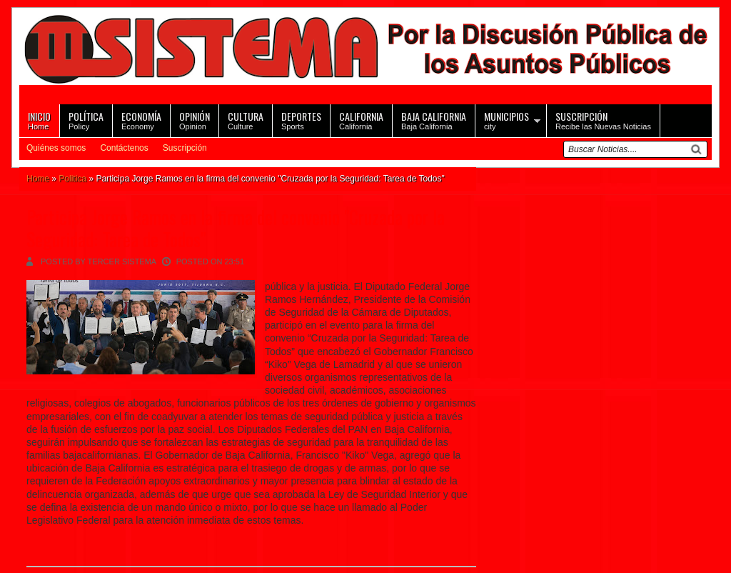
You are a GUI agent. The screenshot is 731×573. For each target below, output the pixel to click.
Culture (245, 120)
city (506, 120)
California (361, 120)
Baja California (433, 120)
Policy (86, 120)
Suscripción (185, 148)
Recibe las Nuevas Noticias (603, 120)
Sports (301, 120)
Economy (141, 120)
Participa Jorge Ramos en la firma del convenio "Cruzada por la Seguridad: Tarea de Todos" (235, 228)
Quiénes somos (56, 148)
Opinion (194, 120)
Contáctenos (124, 148)
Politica (72, 179)
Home (39, 120)
